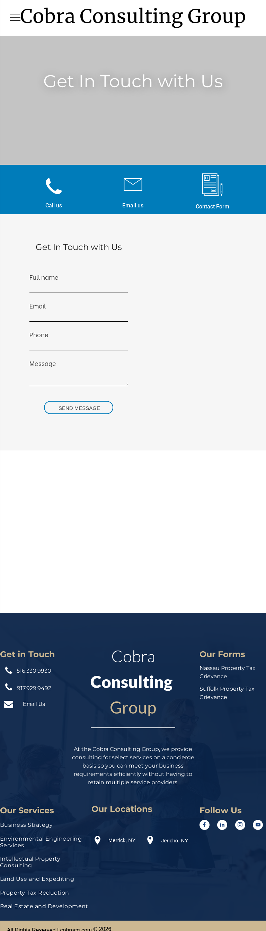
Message (42, 363)
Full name (44, 276)
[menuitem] (44, 826)
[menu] (15, 18)
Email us (132, 205)
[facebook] (205, 826)
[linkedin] (222, 826)
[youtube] (258, 826)
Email (37, 305)
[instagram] (240, 826)
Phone (38, 334)
